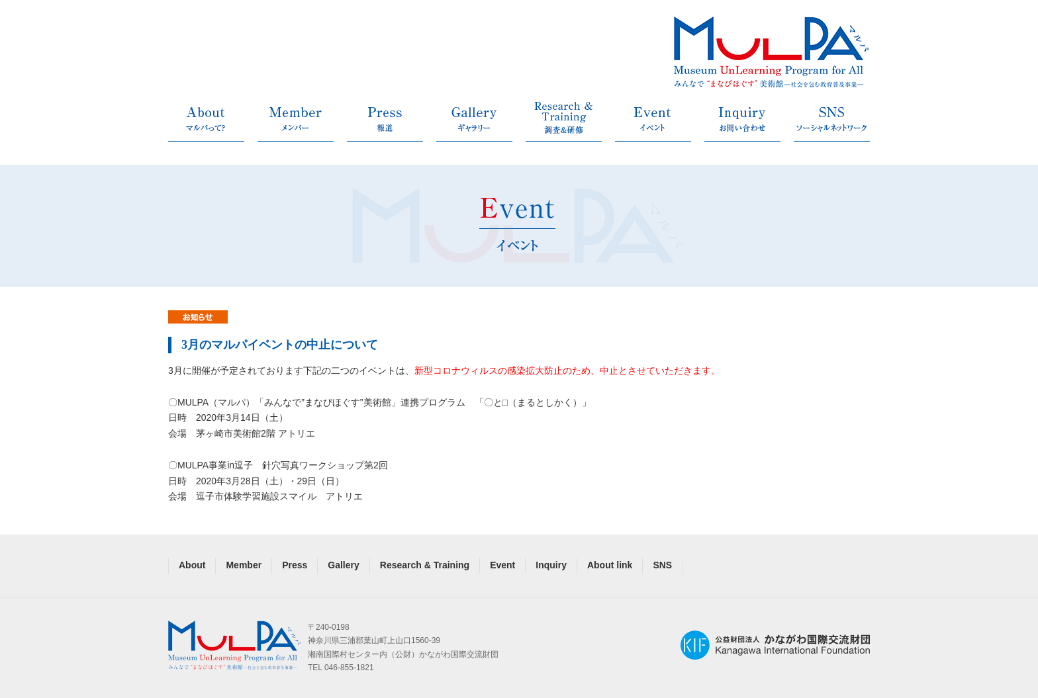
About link (609, 565)
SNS (662, 565)
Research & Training (424, 565)
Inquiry (551, 565)
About (192, 565)
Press (294, 565)
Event (502, 565)
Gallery (343, 565)
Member (243, 565)
